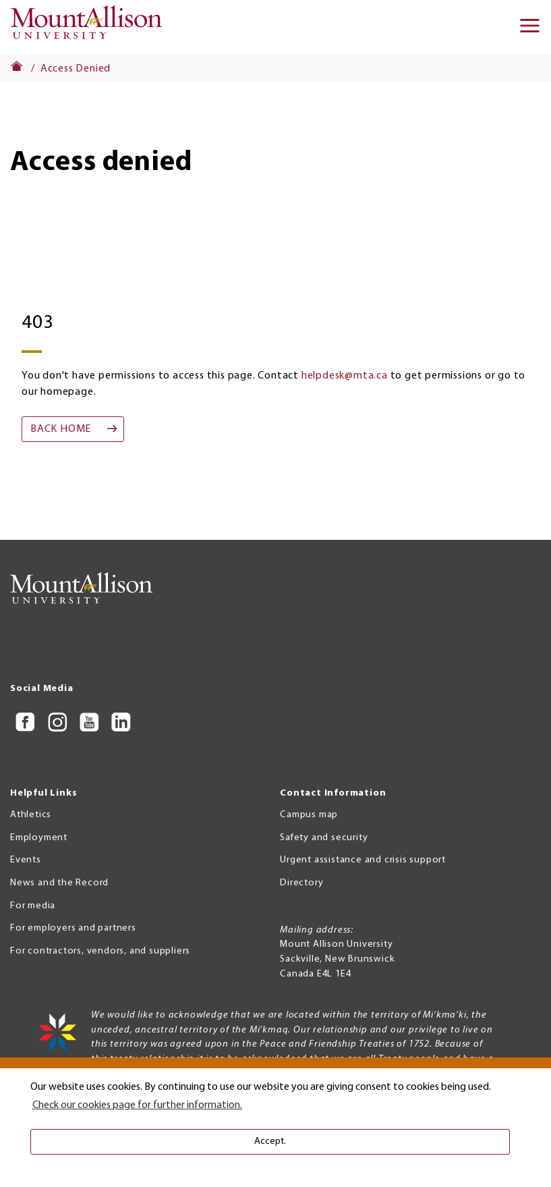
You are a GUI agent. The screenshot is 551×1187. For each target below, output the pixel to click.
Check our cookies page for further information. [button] (137, 1105)
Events (25, 860)
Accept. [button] (270, 1141)
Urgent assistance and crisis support (363, 860)
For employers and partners (73, 928)
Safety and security (324, 838)
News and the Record (59, 883)
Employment (38, 838)
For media (32, 906)
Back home (60, 429)
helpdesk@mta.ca (344, 375)
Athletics (30, 815)
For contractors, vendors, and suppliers (100, 951)
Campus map (309, 815)
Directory (301, 883)
